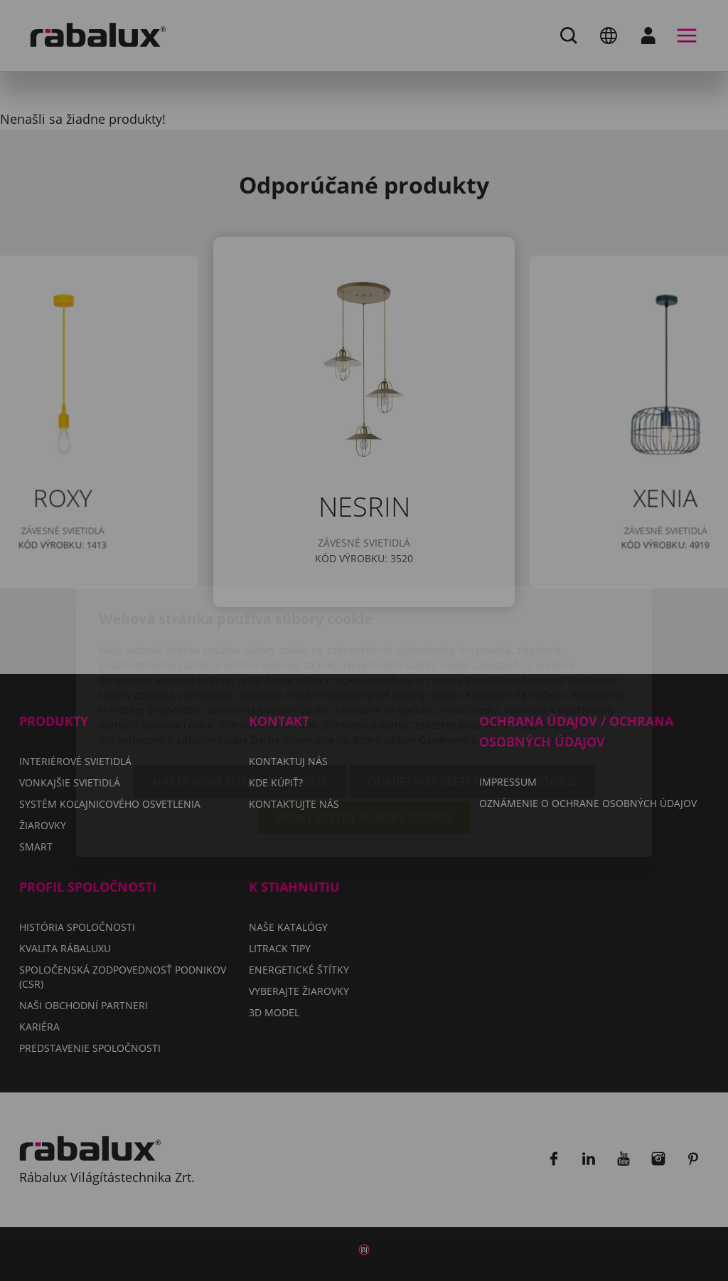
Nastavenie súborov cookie (240, 700)
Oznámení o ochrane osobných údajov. (514, 658)
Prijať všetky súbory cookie (364, 736)
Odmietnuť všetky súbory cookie (472, 700)
